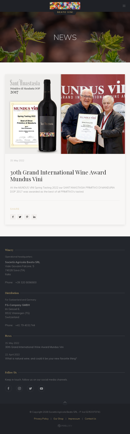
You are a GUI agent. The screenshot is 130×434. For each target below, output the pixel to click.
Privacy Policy (41, 418)
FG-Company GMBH (17, 305)
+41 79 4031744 (25, 325)
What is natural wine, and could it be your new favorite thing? (41, 358)
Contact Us (90, 418)
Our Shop (58, 418)
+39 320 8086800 (26, 282)
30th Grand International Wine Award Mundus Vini (34, 347)
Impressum (74, 418)
